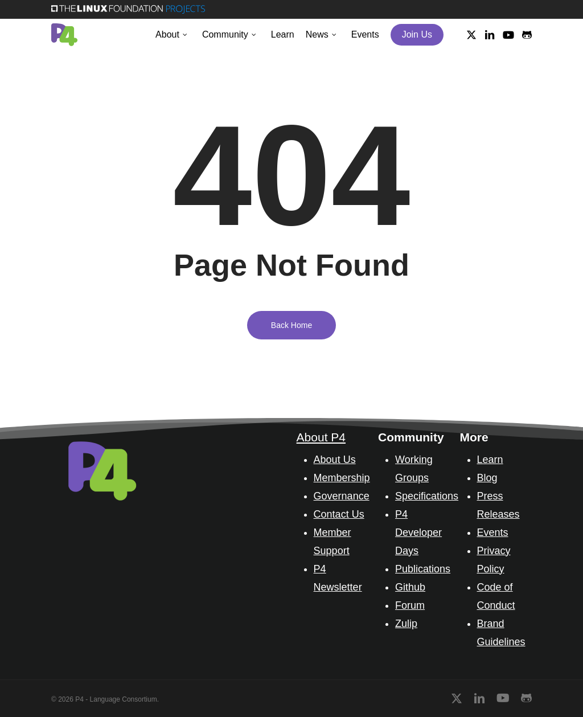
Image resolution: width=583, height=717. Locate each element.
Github (410, 587)
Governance (341, 496)
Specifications (426, 496)
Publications (422, 569)
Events (492, 532)
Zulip (406, 623)
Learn (490, 459)
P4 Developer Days (418, 532)
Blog (487, 478)
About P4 (321, 437)
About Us (335, 459)
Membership (342, 478)
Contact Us (339, 514)
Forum (410, 605)
